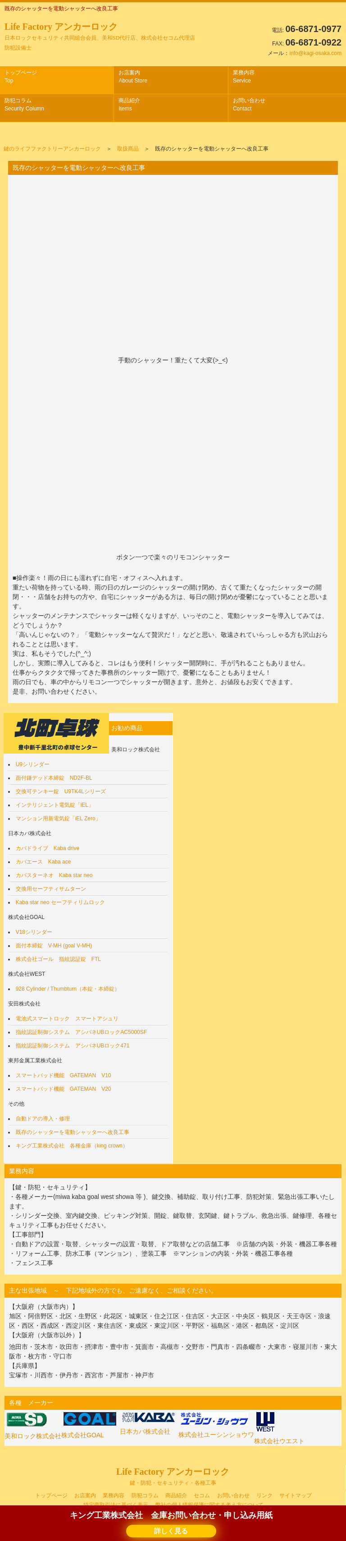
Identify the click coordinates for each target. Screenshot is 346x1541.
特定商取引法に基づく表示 (115, 1505)
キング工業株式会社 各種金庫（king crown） (72, 1146)
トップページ (21, 76)
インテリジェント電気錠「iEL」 (55, 805)
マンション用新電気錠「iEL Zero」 (58, 818)
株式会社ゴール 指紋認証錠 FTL (58, 959)
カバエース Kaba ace (43, 862)
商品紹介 (129, 104)
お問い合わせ (249, 104)
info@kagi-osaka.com (315, 53)
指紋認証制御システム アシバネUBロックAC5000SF (81, 1032)
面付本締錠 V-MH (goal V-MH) (54, 945)
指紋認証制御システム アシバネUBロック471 (73, 1046)
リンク (264, 1495)
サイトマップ (295, 1495)
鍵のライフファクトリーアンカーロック (52, 149)
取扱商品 (128, 149)
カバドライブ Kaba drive (47, 848)
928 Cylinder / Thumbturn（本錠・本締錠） (68, 989)
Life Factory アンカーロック (100, 36)
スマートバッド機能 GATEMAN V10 (63, 1075)
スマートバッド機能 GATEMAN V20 (63, 1089)
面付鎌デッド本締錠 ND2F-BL (54, 778)
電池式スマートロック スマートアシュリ (67, 1018)
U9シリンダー (33, 764)
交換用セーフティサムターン (51, 889)
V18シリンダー (34, 932)
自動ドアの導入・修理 (43, 1119)
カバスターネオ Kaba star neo (54, 875)
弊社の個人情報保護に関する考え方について (209, 1505)
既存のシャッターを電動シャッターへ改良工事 (72, 1132)
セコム (202, 1495)
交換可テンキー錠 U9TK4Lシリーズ (61, 791)
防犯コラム (24, 104)
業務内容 (244, 76)
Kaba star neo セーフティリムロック (60, 902)
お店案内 (132, 76)
